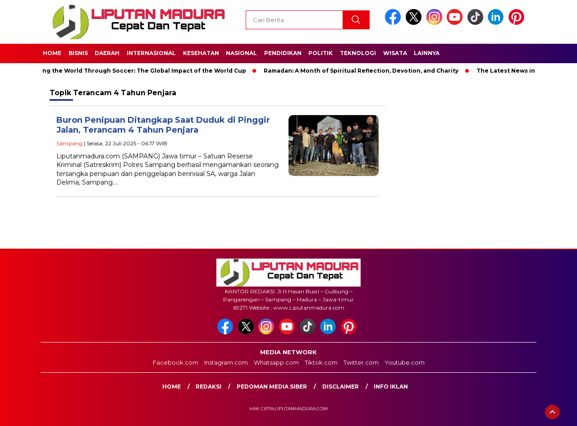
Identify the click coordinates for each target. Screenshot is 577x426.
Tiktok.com (321, 362)
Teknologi (358, 53)
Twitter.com (361, 362)
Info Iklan (391, 386)
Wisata (395, 53)
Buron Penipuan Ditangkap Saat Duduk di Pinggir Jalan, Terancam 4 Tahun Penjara (163, 125)
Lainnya (427, 53)
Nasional (241, 53)
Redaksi (208, 386)
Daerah (107, 53)
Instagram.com (226, 362)
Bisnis (78, 53)
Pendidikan (283, 53)
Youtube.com (405, 362)
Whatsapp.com (276, 362)
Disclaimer (340, 386)
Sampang (69, 143)
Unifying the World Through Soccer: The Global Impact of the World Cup (138, 70)
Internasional (151, 53)
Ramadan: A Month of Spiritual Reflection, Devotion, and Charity (363, 70)
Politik (320, 53)
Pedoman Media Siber (272, 386)
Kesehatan (201, 53)
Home (52, 53)
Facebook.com (175, 362)
